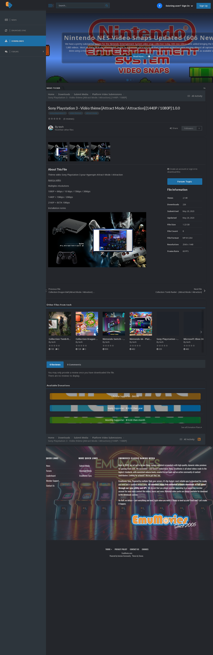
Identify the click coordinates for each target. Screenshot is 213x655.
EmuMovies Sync (89, 475)
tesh (66, 126)
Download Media (89, 470)
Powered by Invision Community (122, 556)
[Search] (83, 5)
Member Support (57, 480)
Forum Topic (184, 181)
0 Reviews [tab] (60, 364)
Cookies (147, 549)
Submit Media (88, 465)
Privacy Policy (123, 549)
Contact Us (55, 485)
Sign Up (204, 5)
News (53, 465)
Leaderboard (56, 475)
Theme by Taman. (140, 556)
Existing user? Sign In (179, 5)
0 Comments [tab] (79, 364)
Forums (54, 470)
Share (174, 128)
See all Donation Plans (191, 427)
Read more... (129, 56)
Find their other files (69, 129)
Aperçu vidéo (59, 180)
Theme (111, 549)
